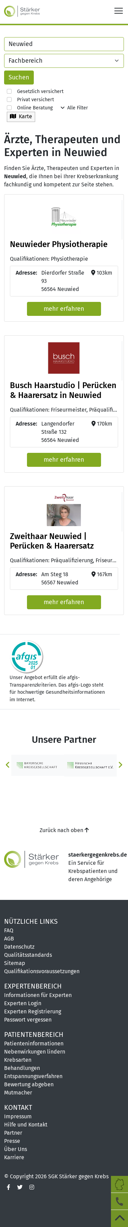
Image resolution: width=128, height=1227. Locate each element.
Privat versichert (30, 100)
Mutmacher (18, 1092)
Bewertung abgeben (29, 1084)
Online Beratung (30, 108)
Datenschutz (19, 947)
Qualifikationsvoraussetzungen (42, 971)
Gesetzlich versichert (35, 91)
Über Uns (15, 1149)
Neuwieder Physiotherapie (59, 244)
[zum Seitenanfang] (119, 1218)
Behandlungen (22, 1068)
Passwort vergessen (28, 1019)
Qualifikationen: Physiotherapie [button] (49, 259)
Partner (13, 1133)
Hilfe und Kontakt (25, 1124)
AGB (9, 938)
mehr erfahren (64, 308)
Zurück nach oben (64, 830)
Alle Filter (74, 108)
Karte (21, 116)
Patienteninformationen (33, 1043)
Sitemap (14, 963)
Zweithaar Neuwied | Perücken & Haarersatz (52, 541)
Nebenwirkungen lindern (34, 1051)
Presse (12, 1141)
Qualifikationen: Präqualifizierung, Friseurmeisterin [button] (64, 560)
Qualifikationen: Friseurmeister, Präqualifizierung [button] (64, 410)
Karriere (14, 1157)
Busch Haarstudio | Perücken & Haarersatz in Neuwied (63, 390)
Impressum (18, 1116)
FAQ (8, 930)
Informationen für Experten (38, 995)
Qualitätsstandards (28, 955)
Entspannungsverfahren (33, 1076)
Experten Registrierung (32, 1011)
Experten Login (22, 1003)
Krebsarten (17, 1060)
